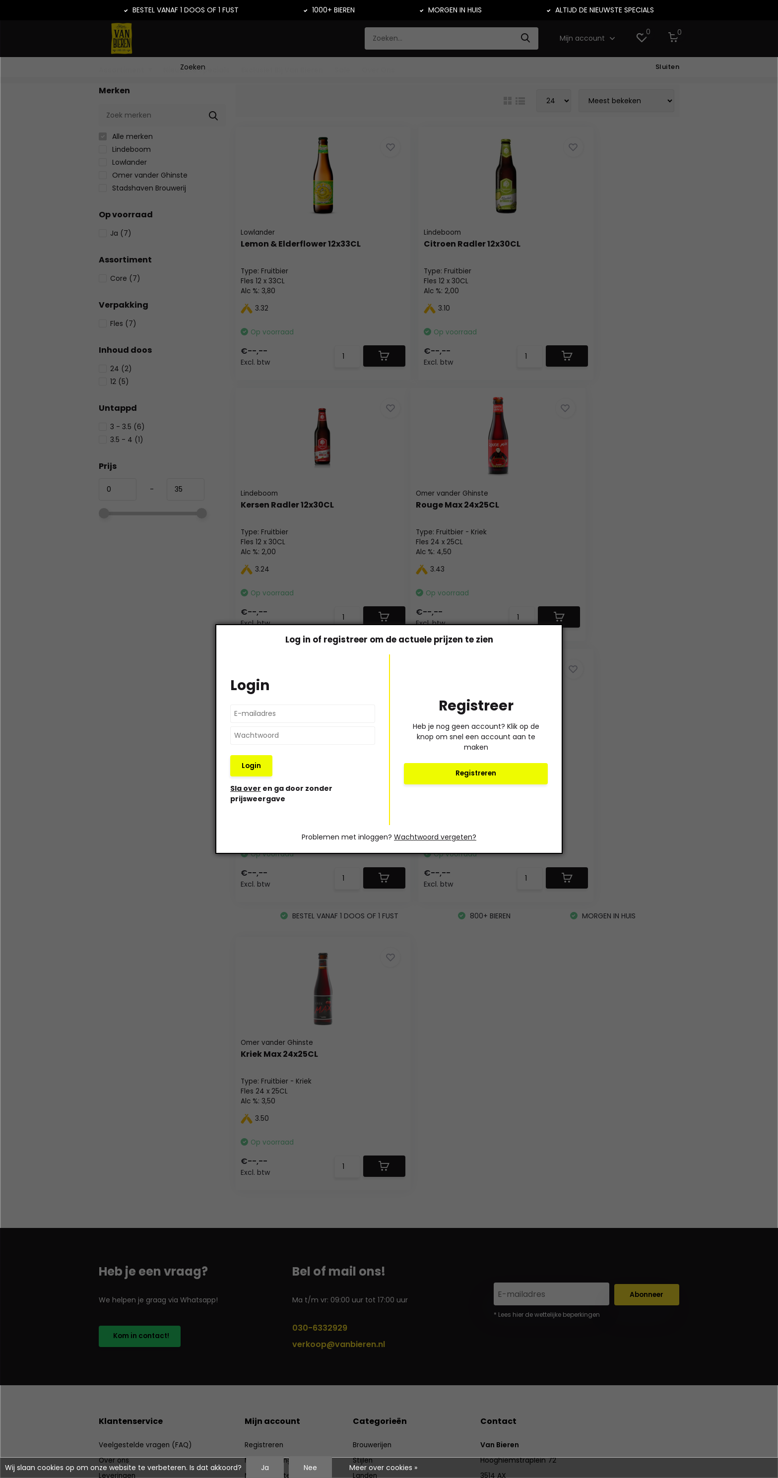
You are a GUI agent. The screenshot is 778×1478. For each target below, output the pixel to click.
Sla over (245, 789)
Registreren (475, 773)
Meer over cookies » (383, 1468)
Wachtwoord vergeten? (435, 838)
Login (251, 766)
